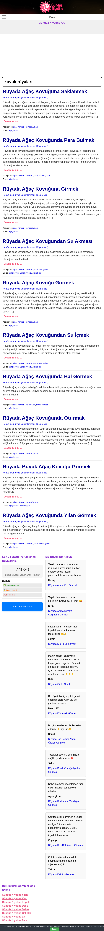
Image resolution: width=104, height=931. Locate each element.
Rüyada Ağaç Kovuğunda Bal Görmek (47, 376)
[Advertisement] (52, 55)
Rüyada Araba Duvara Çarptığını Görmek (60, 613)
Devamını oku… (13, 121)
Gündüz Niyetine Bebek (15, 909)
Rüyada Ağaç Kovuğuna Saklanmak (45, 91)
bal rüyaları (30, 405)
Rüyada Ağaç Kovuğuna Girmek (40, 189)
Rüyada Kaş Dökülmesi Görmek (65, 845)
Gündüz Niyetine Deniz (15, 905)
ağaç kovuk (14, 130)
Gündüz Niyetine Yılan (15, 894)
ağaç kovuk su (26, 273)
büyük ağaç (25, 506)
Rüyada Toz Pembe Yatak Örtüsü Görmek (62, 741)
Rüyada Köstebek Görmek (62, 713)
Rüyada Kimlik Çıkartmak (62, 644)
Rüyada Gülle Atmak (59, 684)
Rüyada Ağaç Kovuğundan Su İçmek (46, 335)
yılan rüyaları (44, 544)
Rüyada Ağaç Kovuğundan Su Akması (47, 241)
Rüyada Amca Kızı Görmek (63, 585)
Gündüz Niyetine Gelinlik (16, 913)
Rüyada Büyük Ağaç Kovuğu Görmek (47, 466)
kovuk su (37, 273)
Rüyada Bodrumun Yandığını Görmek (63, 803)
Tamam (54, 929)
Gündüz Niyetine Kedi (14, 898)
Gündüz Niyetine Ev (13, 916)
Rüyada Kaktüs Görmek (61, 874)
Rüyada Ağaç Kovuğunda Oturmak (44, 418)
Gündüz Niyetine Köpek (15, 902)
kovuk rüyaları (32, 127)
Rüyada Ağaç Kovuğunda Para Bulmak (48, 140)
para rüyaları (44, 176)
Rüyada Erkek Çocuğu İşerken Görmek (64, 770)
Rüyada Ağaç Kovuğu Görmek (38, 282)
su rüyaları (43, 269)
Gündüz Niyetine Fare (14, 920)
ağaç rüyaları (19, 127)
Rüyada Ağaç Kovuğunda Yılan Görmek (49, 515)
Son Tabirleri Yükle (22, 606)
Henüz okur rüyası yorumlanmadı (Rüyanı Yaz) (25, 97)
